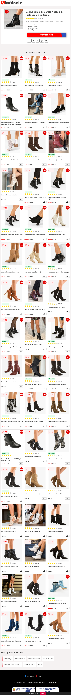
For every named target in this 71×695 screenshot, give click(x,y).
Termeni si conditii (19, 682)
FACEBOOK (29, 676)
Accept (43, 693)
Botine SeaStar (20, 659)
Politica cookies (52, 682)
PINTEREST (40, 676)
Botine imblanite (34, 659)
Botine (40, 664)
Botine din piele (29, 664)
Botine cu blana (48, 659)
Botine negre (8, 659)
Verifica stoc (53, 35)
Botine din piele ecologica (12, 664)
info (21, 90)
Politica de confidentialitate (36, 682)
